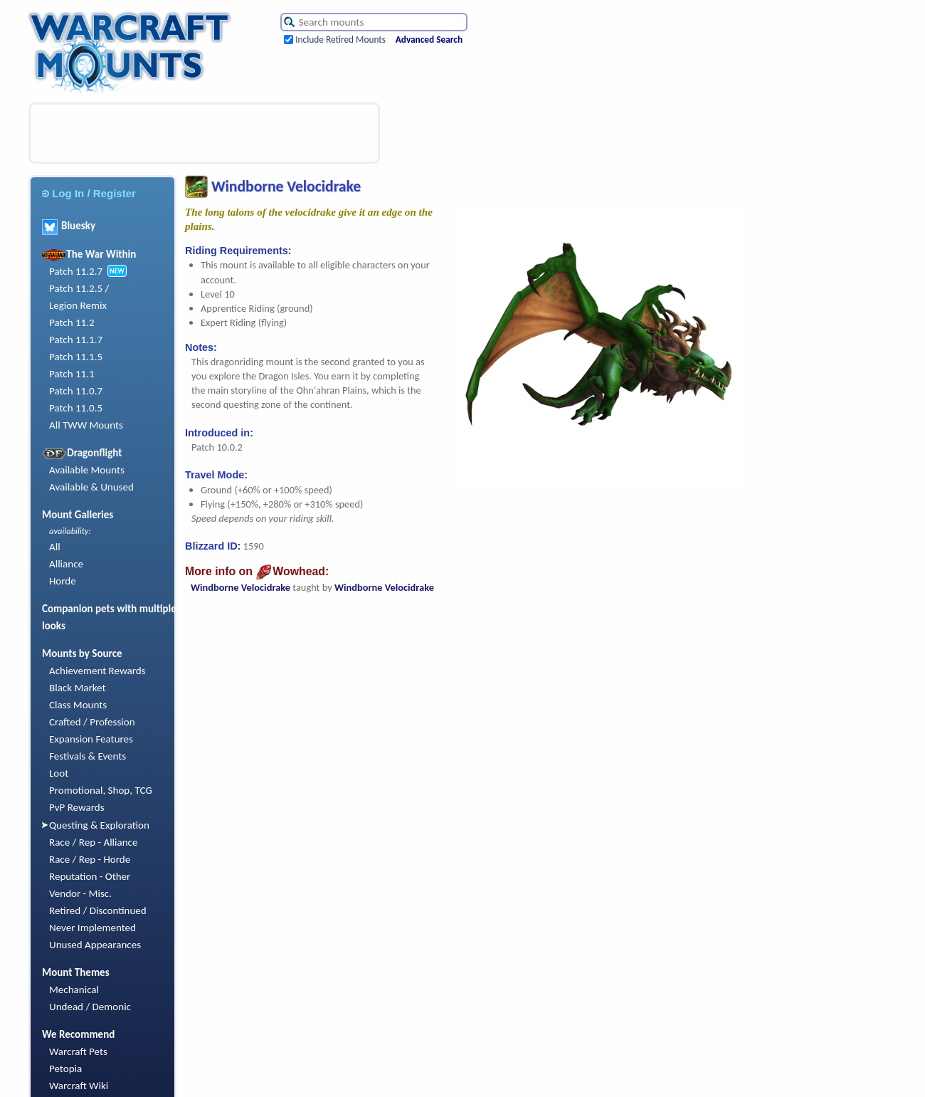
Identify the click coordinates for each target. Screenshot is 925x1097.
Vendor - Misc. (80, 893)
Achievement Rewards (97, 670)
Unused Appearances (95, 944)
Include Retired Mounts (340, 39)
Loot (58, 773)
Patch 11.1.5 (75, 356)
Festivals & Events (87, 756)
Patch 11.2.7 (75, 271)
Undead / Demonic (90, 1006)
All (54, 546)
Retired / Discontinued (98, 910)
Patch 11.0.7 (75, 390)
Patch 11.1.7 (75, 339)
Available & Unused (91, 487)
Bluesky (68, 225)
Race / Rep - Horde (89, 859)
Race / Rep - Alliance (93, 842)
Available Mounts (87, 469)
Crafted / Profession (92, 721)
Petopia (65, 1068)
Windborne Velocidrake (240, 587)
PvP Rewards (77, 807)
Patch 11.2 (72, 322)
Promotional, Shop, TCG (100, 790)
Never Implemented (92, 927)
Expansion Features (91, 739)
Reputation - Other (89, 876)
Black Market (77, 687)
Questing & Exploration (99, 825)
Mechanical (74, 989)
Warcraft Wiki (78, 1085)
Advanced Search (429, 39)
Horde (62, 580)
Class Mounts (78, 704)
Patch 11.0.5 (75, 407)
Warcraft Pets (78, 1051)
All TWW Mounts (86, 425)
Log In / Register (89, 193)
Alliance (66, 563)
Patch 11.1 (72, 373)
